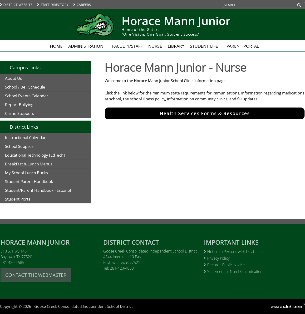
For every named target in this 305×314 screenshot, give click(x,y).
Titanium (293, 306)
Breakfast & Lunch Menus (36, 164)
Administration (87, 46)
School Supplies (27, 147)
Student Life (205, 46)
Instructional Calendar (33, 138)
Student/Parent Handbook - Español (48, 191)
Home (56, 46)
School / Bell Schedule (25, 87)
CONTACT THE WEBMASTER (35, 275)
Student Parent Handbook (39, 182)
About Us (13, 78)
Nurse (155, 46)
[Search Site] (257, 5)
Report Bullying (19, 104)
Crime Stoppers (19, 113)
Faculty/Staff (127, 46)
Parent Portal (244, 46)
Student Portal (26, 199)
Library (176, 46)
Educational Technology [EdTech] (42, 155)
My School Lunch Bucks (34, 173)
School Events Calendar (26, 95)
